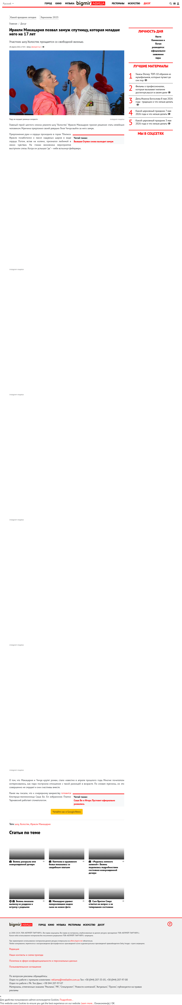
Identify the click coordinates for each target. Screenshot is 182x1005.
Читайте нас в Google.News (67, 811)
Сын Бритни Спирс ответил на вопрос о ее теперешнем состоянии (101, 904)
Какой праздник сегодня (23, 17)
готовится (66, 793)
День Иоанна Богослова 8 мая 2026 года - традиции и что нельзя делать (154, 101)
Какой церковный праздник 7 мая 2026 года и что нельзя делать (153, 112)
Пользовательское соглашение (25, 966)
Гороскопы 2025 (50, 17)
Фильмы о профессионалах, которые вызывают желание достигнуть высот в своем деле (153, 89)
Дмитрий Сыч (36, 47)
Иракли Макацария (40, 824)
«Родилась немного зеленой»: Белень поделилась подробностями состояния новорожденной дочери (103, 867)
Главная (13, 23)
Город (48, 3)
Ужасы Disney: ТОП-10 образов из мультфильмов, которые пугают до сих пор (153, 77)
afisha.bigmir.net (76, 941)
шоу (17, 824)
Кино (58, 3)
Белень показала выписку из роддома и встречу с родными (21, 904)
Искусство (134, 3)
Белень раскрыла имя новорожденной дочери (22, 863)
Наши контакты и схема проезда (26, 954)
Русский (7, 3)
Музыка (69, 3)
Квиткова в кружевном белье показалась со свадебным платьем (63, 864)
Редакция (14, 948)
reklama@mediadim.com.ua (65, 979)
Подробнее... (66, 999)
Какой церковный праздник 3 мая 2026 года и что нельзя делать (153, 122)
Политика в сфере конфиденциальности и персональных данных (43, 960)
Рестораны (118, 3)
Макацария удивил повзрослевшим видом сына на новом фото (61, 904)
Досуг (147, 3)
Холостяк (24, 824)
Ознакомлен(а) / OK (104, 1003)
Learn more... (87, 1003)
